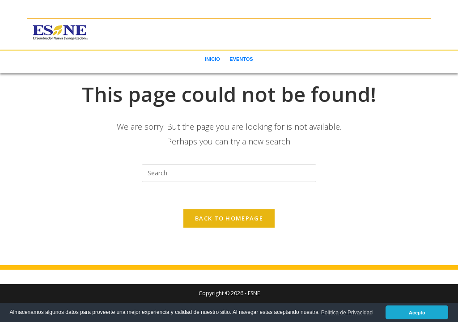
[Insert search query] (229, 173)
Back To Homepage (229, 218)
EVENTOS (241, 59)
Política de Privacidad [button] (347, 312)
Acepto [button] (417, 312)
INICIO (212, 59)
